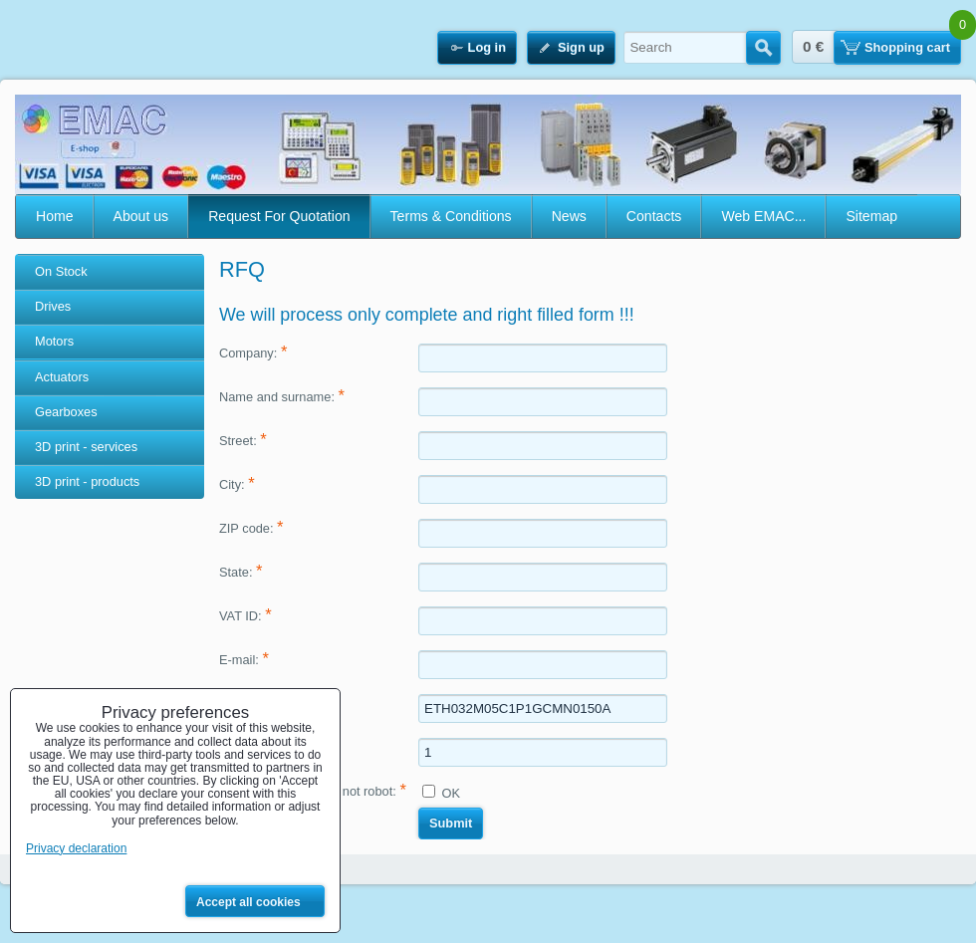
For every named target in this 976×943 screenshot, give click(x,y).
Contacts (654, 216)
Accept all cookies (248, 902)
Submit (450, 823)
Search (763, 48)
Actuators (62, 376)
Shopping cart (907, 47)
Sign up (581, 47)
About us (141, 216)
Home (55, 216)
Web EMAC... (763, 216)
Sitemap (871, 216)
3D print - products (87, 481)
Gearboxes (66, 411)
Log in (487, 47)
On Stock (61, 271)
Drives (53, 306)
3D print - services (86, 446)
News (569, 216)
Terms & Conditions (451, 216)
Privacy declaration (76, 848)
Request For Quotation (279, 216)
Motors (54, 341)
